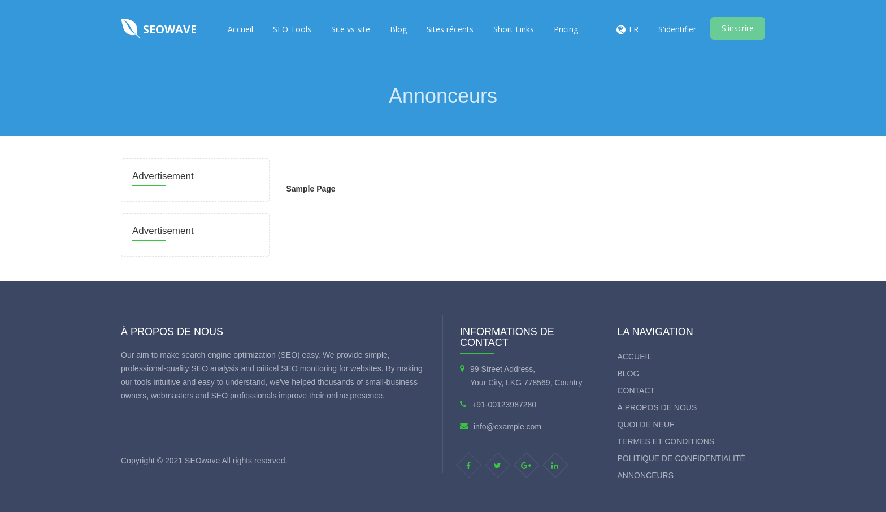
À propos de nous (657, 407)
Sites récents (450, 29)
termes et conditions (666, 441)
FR (634, 29)
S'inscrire (738, 28)
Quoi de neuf (646, 424)
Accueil (240, 29)
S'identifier (677, 29)
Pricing (566, 29)
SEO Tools (292, 29)
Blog (398, 29)
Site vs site (350, 29)
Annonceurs (646, 475)
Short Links (513, 29)
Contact (636, 390)
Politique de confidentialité (681, 458)
